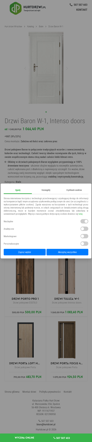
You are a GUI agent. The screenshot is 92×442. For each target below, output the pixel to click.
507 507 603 (62, 438)
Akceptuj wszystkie (67, 252)
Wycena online (24, 438)
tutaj (80, 213)
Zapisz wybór (24, 252)
